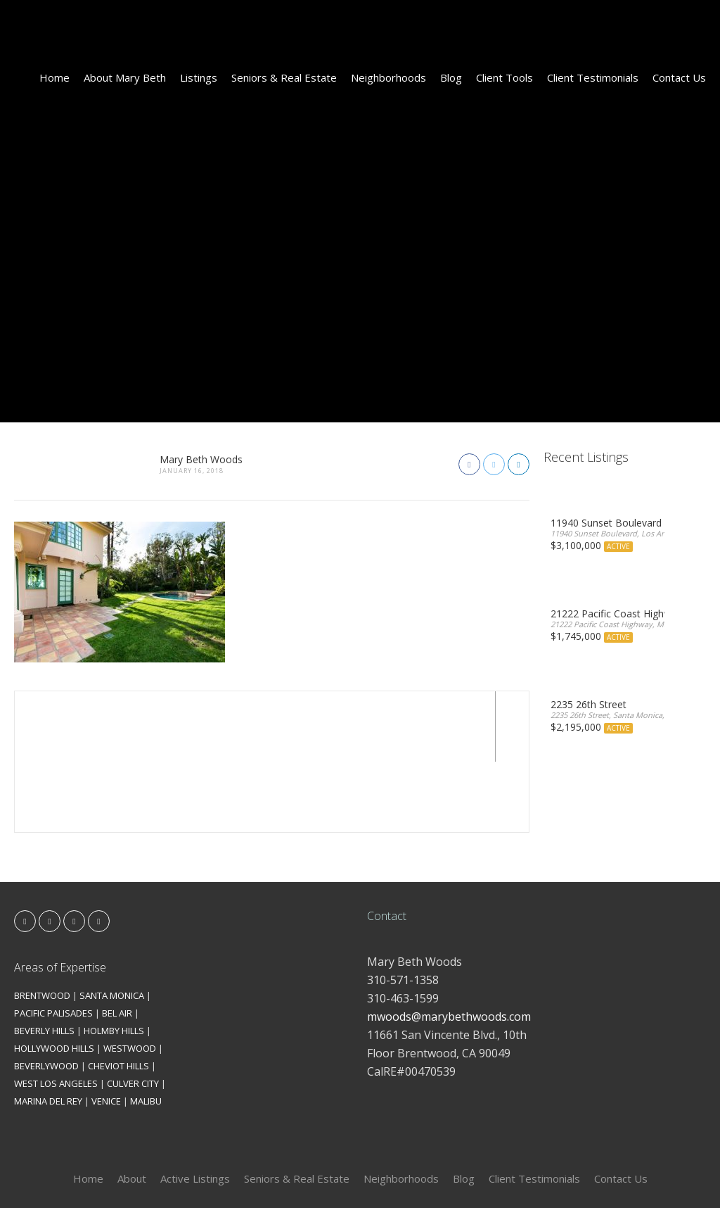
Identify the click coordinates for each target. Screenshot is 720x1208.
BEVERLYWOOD (46, 995)
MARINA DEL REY (48, 1030)
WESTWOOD (129, 977)
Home (54, 77)
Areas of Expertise (60, 897)
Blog (451, 77)
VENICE (106, 1030)
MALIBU (146, 1030)
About (131, 1108)
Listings (198, 77)
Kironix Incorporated (438, 1174)
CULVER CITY (133, 1013)
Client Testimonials (592, 77)
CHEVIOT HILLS (118, 995)
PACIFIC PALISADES (53, 942)
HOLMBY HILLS (114, 960)
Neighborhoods (388, 77)
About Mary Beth (125, 77)
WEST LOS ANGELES (56, 1013)
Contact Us (679, 77)
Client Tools (504, 77)
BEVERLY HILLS (44, 960)
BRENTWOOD (42, 925)
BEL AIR (117, 942)
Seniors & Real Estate (284, 77)
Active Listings (195, 1108)
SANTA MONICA (111, 925)
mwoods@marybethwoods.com (449, 946)
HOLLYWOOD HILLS (54, 977)
